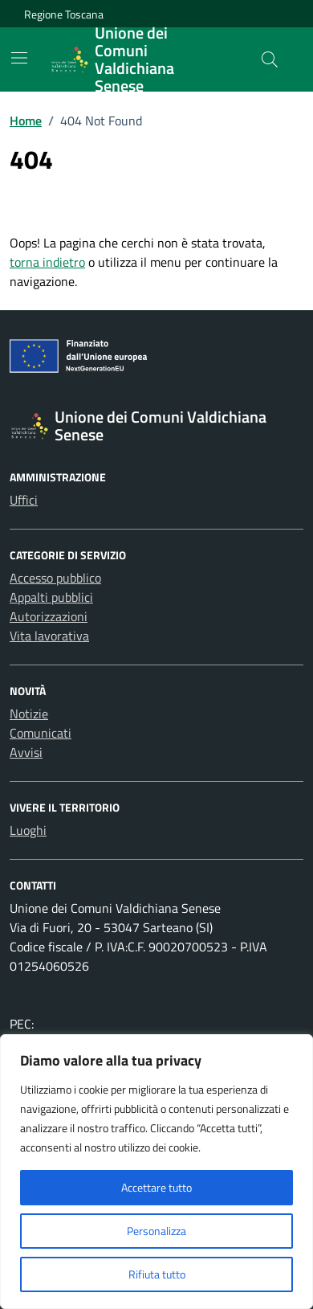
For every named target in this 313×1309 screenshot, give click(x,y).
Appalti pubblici (51, 597)
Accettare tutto (156, 1187)
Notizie (29, 713)
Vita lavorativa (49, 635)
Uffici (24, 499)
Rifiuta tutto (156, 1274)
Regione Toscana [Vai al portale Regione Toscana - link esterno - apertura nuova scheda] (64, 14)
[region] (156, 1171)
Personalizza (156, 1230)
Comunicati (40, 732)
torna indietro (47, 262)
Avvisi (26, 752)
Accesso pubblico (55, 577)
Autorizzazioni (48, 616)
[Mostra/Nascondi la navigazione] (19, 57)
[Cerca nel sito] (269, 59)
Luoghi (28, 830)
